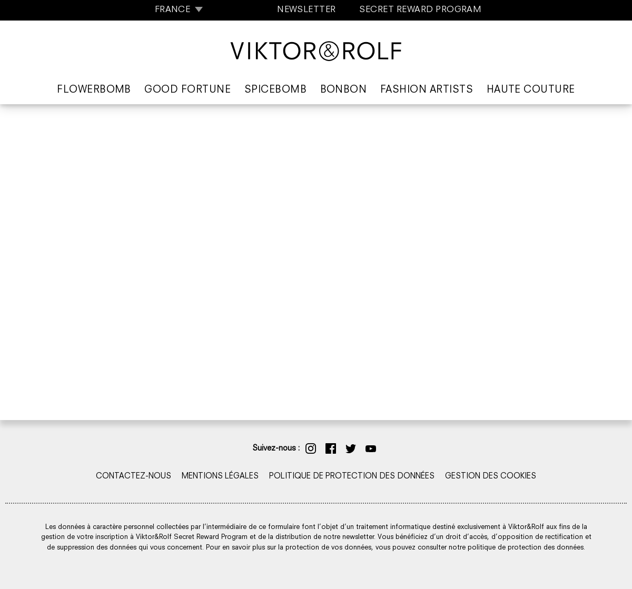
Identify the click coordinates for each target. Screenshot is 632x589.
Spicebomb (275, 90)
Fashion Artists (426, 90)
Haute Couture (531, 90)
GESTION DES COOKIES (490, 477)
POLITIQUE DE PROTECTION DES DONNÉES (351, 477)
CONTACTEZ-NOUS (133, 477)
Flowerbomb (94, 90)
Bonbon (343, 90)
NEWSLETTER (306, 10)
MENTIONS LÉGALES (220, 477)
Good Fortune (187, 90)
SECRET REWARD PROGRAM (420, 10)
